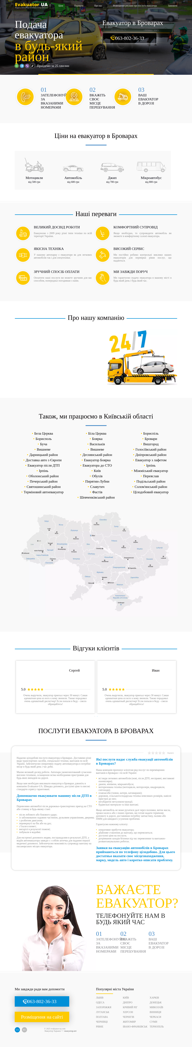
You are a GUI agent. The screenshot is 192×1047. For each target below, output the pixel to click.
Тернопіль (157, 1026)
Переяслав (151, 476)
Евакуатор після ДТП (44, 465)
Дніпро (127, 1002)
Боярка (97, 439)
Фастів (97, 492)
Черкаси (155, 1017)
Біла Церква (97, 433)
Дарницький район (43, 455)
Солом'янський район (151, 487)
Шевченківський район (97, 497)
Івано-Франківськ (135, 1026)
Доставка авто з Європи (44, 460)
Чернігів (128, 1017)
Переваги (78, 5)
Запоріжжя (103, 1007)
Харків (154, 997)
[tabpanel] (55, 687)
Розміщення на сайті (42, 1017)
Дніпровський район (150, 455)
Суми (153, 1021)
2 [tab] (97, 716)
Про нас (98, 5)
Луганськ (102, 1012)
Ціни (60, 5)
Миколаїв (156, 1007)
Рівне (99, 1026)
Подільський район (150, 481)
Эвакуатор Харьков (52, 1031)
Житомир (129, 1021)
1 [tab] (94, 716)
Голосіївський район (150, 449)
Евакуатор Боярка (97, 460)
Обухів (97, 476)
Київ (97, 471)
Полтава (102, 1017)
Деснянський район (97, 455)
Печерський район (44, 481)
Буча (43, 444)
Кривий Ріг (130, 1007)
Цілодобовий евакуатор (151, 492)
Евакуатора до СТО (97, 465)
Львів (99, 997)
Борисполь (44, 439)
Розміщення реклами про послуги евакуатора (135, 5)
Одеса (100, 1002)
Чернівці (102, 1021)
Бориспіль (151, 433)
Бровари (151, 439)
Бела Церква (43, 433)
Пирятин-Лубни (97, 481)
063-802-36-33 (129, 38)
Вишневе (44, 449)
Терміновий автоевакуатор (44, 492)
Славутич (97, 487)
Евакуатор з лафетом (150, 460)
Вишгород (151, 444)
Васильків (97, 444)
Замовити (172, 5)
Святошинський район (44, 487)
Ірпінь (151, 465)
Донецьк (156, 1002)
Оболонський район (44, 476)
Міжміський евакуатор (151, 471)
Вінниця (155, 1012)
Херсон (128, 1012)
